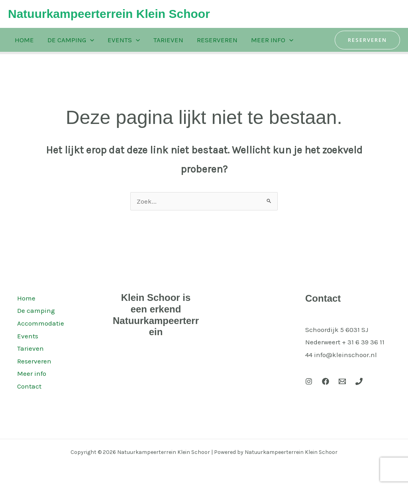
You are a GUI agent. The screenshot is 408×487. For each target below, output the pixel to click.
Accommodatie (39, 323)
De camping (70, 40)
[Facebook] (325, 381)
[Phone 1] (359, 381)
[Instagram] (308, 381)
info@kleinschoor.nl (345, 355)
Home (24, 40)
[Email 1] (342, 381)
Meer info (272, 40)
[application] (90, 40)
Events (124, 40)
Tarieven (168, 40)
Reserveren (217, 40)
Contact (28, 386)
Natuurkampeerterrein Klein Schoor (109, 13)
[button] (367, 40)
